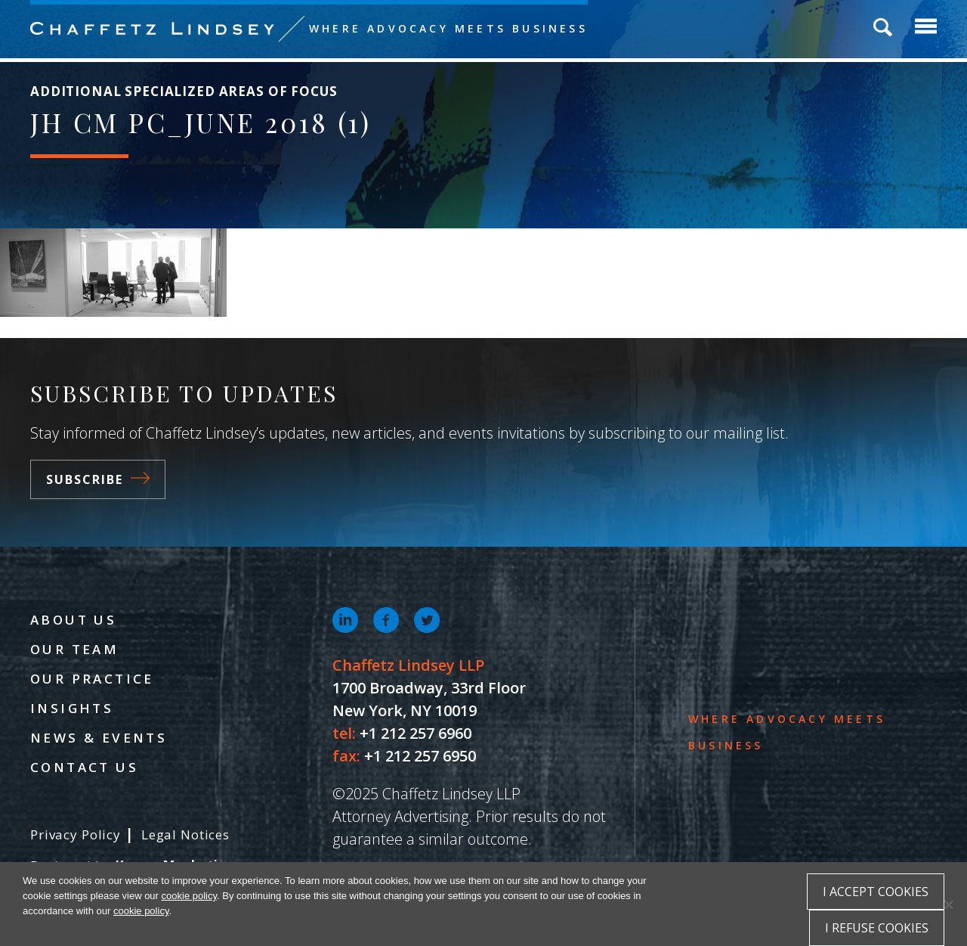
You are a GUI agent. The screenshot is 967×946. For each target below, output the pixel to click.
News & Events (98, 737)
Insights (71, 708)
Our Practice (92, 678)
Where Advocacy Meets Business (448, 28)
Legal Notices (185, 834)
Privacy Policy (75, 834)
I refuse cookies (876, 928)
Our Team (74, 649)
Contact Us (84, 767)
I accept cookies (875, 891)
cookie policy (189, 895)
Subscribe (98, 479)
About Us (73, 619)
